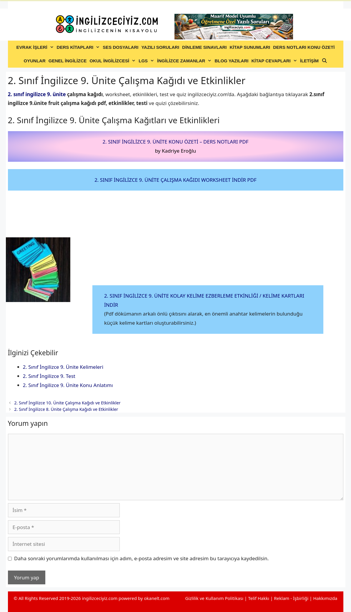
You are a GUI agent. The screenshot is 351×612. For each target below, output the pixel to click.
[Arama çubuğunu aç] (324, 61)
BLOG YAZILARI (231, 60)
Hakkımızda (325, 598)
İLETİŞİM (309, 60)
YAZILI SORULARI (160, 47)
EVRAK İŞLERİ (35, 47)
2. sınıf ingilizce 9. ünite (37, 94)
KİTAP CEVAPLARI (274, 61)
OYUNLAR (35, 60)
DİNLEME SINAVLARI (204, 47)
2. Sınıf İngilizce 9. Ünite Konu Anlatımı (68, 385)
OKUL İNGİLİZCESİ (113, 61)
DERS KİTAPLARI (79, 47)
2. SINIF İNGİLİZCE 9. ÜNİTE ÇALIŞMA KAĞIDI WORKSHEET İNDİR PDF (175, 179)
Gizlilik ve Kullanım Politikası (214, 598)
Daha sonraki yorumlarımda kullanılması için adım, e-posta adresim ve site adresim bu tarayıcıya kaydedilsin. (141, 558)
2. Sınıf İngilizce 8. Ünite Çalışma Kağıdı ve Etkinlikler (66, 409)
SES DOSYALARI (120, 47)
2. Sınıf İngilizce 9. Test (49, 376)
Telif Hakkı (258, 598)
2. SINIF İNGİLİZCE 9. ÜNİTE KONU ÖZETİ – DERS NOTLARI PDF (176, 141)
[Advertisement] (207, 242)
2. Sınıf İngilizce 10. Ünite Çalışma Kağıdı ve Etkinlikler (67, 403)
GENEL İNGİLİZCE (68, 60)
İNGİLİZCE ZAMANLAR (185, 61)
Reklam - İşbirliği (292, 598)
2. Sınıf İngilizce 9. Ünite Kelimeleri (63, 366)
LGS (147, 61)
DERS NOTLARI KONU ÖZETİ (304, 47)
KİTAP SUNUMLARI (249, 47)
